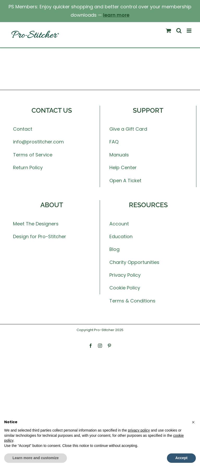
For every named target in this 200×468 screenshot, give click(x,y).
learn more (116, 15)
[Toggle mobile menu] (189, 30)
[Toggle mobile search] (179, 30)
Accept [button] (181, 458)
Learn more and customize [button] (35, 458)
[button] (193, 422)
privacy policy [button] (139, 430)
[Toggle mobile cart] (168, 30)
